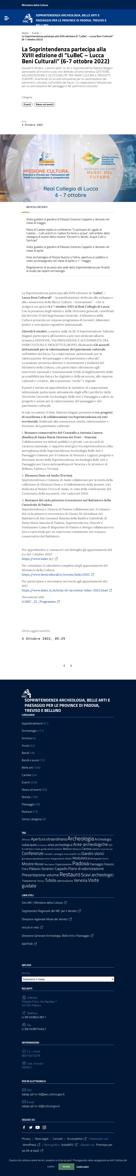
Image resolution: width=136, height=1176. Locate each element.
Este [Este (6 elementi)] (66, 854)
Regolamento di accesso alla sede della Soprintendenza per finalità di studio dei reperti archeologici (68, 269)
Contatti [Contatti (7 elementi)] (48, 854)
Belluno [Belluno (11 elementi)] (67, 848)
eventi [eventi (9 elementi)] (72, 854)
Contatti (58, 1138)
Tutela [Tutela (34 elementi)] (50, 880)
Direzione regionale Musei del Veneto (47, 919)
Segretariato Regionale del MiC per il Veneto (51, 911)
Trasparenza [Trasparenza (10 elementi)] (29, 881)
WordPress (32, 1144)
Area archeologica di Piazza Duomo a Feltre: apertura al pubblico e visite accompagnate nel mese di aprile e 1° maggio (67, 259)
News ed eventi (44, 104)
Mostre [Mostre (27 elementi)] (28, 864)
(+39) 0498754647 (34, 1029)
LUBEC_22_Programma (41, 601)
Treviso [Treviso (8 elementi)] (40, 881)
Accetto (66, 1166)
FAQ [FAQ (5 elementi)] (79, 854)
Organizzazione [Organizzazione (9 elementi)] (63, 864)
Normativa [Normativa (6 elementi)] (49, 864)
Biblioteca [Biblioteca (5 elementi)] (77, 849)
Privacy (26, 1138)
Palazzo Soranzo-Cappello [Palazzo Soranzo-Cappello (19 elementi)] (48, 868)
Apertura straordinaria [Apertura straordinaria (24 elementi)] (49, 839)
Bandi (25, 753)
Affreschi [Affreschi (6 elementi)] (26, 839)
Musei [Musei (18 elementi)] (39, 864)
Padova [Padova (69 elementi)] (80, 863)
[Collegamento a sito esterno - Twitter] (31, 1127)
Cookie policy (82, 1166)
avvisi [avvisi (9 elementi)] (50, 849)
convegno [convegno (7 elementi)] (58, 854)
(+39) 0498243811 (34, 1017)
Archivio (27, 738)
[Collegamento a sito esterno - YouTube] (37, 1127)
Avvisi (25, 745)
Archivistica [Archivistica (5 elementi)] (42, 845)
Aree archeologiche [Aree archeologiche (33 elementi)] (90, 844)
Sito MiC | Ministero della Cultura (44, 902)
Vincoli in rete (32, 927)
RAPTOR (29, 944)
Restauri (27, 811)
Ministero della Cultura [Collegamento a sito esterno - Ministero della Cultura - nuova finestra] (35, 5)
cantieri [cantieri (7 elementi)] (96, 849)
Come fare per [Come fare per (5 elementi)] (106, 849)
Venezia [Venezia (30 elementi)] (80, 880)
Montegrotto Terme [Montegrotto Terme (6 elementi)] (99, 858)
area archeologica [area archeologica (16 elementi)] (60, 844)
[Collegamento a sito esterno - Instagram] (44, 1127)
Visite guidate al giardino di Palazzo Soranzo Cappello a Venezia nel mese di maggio (67, 221)
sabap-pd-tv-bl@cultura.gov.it (41, 1106)
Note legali (41, 1138)
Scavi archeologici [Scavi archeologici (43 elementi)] (97, 874)
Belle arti (27, 767)
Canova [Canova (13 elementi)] (86, 848)
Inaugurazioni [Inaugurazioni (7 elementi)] (57, 858)
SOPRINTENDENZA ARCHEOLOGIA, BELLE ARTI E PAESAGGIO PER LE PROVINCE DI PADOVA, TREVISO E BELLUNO (67, 705)
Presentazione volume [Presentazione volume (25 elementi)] (40, 875)
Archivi (26, 973)
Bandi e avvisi (30, 760)
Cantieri (26, 775)
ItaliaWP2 (69, 1144)
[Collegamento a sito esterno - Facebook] (24, 1127)
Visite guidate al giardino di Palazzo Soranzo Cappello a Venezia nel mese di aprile (67, 249)
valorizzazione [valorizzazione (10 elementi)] (65, 881)
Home (25, 33)
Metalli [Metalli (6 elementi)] (68, 858)
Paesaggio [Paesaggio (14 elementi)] (97, 864)
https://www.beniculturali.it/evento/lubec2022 (58, 574)
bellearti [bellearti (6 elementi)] (58, 849)
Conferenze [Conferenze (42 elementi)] (32, 853)
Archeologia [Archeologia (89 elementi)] (80, 838)
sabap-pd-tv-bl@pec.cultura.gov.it (43, 1094)
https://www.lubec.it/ (40, 559)
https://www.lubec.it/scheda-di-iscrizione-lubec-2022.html (67, 590)
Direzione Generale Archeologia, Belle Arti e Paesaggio (58, 935)
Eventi (35, 33)
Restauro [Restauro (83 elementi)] (70, 874)
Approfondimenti (32, 723)
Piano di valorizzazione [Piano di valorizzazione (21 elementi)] (86, 868)
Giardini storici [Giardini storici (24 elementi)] (92, 853)
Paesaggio (28, 804)
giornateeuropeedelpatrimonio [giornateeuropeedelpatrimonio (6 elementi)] (36, 858)
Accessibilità (77, 1138)
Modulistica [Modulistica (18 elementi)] (81, 858)
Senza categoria (32, 819)
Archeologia (29, 731)
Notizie (26, 797)
